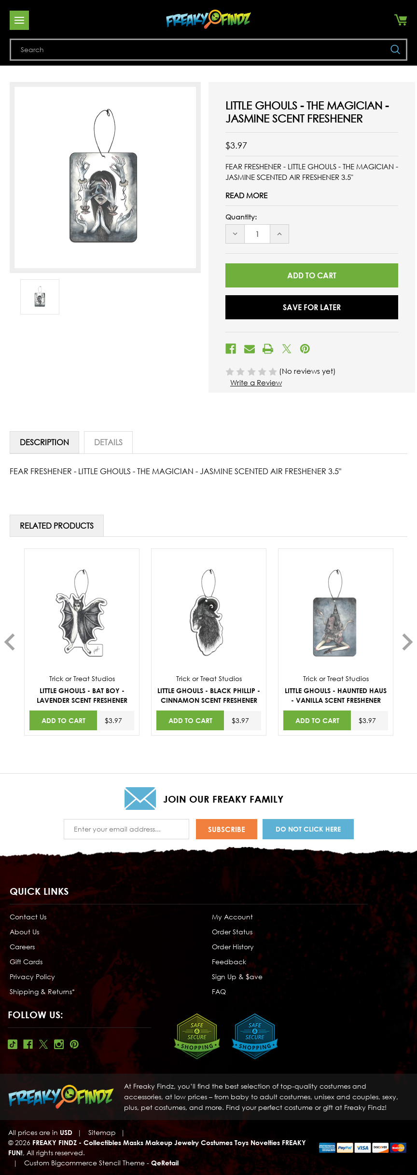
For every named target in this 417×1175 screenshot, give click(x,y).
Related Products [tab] (57, 526)
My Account (232, 917)
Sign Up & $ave (237, 976)
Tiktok (12, 1044)
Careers (22, 947)
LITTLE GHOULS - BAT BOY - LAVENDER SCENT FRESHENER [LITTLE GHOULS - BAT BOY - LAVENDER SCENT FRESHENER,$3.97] (82, 695)
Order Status (232, 932)
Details (108, 442)
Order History (233, 947)
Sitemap (102, 1132)
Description (44, 442)
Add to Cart (63, 720)
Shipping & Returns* (42, 991)
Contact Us (28, 917)
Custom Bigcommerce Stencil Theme (84, 1163)
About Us (24, 932)
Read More (246, 195)
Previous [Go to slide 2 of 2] (9, 642)
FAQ (219, 991)
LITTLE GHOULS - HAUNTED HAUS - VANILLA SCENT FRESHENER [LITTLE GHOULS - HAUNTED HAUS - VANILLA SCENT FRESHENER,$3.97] (336, 695)
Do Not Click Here (308, 829)
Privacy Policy (32, 976)
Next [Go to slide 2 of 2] (407, 642)
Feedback (229, 961)
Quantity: (241, 217)
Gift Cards (26, 961)
